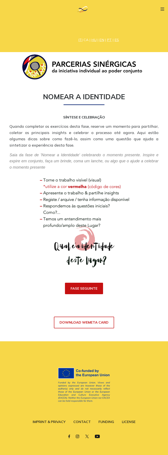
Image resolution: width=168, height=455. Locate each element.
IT (80, 40)
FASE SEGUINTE (84, 288)
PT (109, 40)
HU (94, 40)
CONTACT (82, 422)
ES (117, 40)
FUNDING (106, 422)
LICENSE (129, 422)
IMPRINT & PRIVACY (49, 422)
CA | (87, 40)
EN (101, 40)
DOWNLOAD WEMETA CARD (84, 322)
